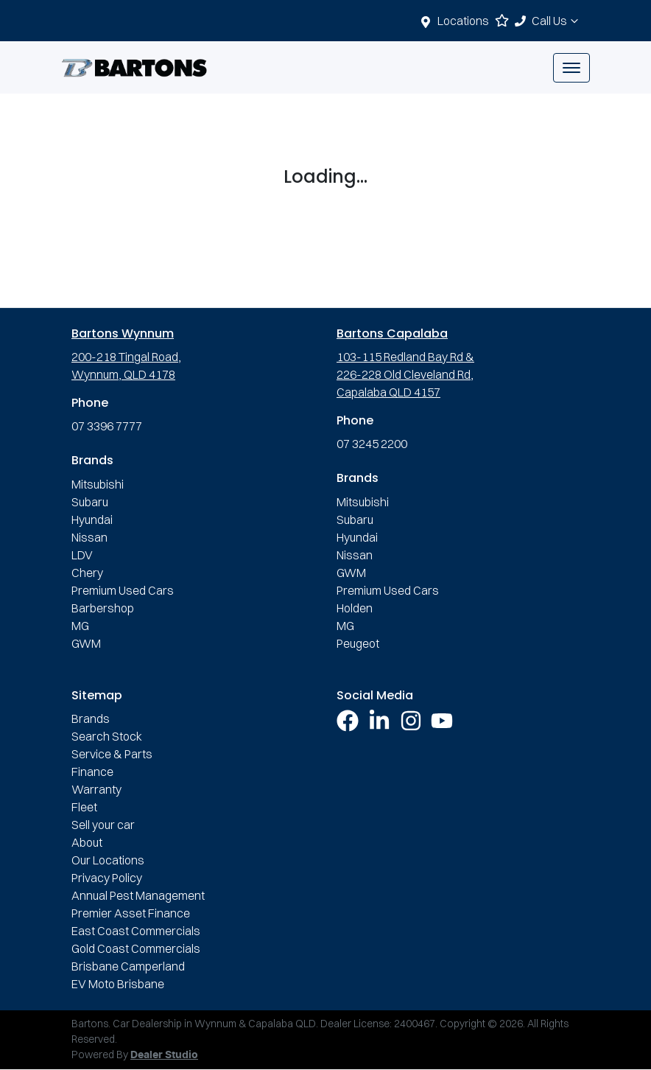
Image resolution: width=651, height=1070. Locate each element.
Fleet (84, 807)
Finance (92, 771)
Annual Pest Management (138, 895)
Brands (90, 718)
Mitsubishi (97, 484)
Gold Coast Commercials (135, 948)
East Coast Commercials (135, 930)
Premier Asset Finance (130, 913)
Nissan (89, 537)
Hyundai (92, 519)
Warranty (96, 789)
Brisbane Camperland (128, 966)
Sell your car (103, 824)
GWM (86, 643)
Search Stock (106, 736)
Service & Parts (111, 753)
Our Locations (107, 860)
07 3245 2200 (372, 443)
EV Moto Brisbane (117, 983)
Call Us (557, 20)
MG (80, 625)
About (86, 842)
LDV (82, 555)
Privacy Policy (106, 877)
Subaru (89, 501)
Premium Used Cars (122, 590)
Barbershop (102, 608)
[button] (571, 68)
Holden (355, 608)
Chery (87, 572)
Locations (463, 20)
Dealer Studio (164, 1055)
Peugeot (358, 643)
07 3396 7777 (106, 426)
